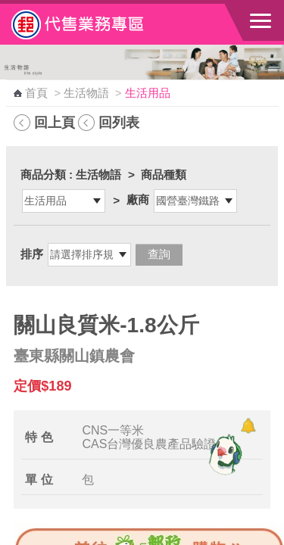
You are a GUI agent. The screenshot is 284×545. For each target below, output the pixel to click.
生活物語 (86, 93)
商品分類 (43, 174)
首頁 (36, 93)
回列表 (118, 122)
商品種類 (163, 174)
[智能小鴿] (223, 454)
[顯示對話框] (248, 425)
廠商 (137, 199)
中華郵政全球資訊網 (94, 24)
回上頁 (54, 122)
